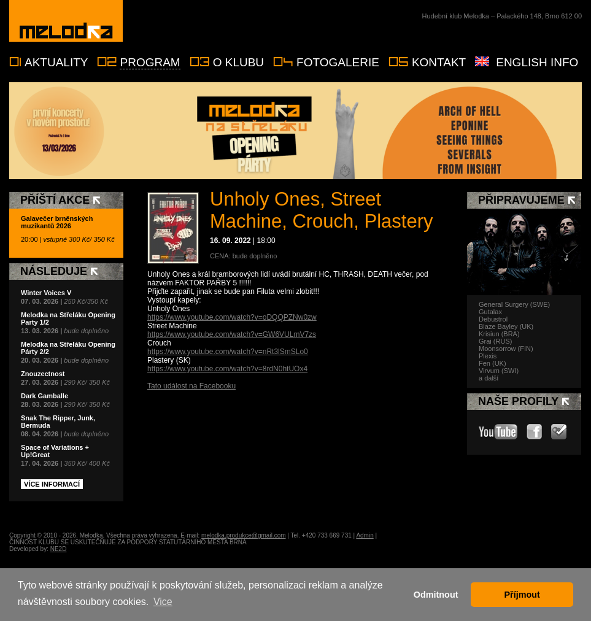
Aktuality (56, 62)
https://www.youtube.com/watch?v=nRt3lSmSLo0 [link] (227, 351)
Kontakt (439, 62)
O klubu (238, 62)
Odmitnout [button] (436, 595)
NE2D (58, 549)
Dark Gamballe (44, 395)
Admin (364, 535)
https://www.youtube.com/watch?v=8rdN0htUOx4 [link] (227, 368)
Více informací (52, 484)
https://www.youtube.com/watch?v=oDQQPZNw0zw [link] (232, 317)
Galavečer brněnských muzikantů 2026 (57, 222)
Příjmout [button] (522, 595)
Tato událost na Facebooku (191, 386)
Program (150, 62)
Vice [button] (162, 601)
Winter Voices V (46, 292)
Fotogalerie (337, 62)
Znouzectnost (43, 373)
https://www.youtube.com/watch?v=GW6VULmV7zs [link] (231, 334)
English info (537, 62)
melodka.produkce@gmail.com (243, 535)
